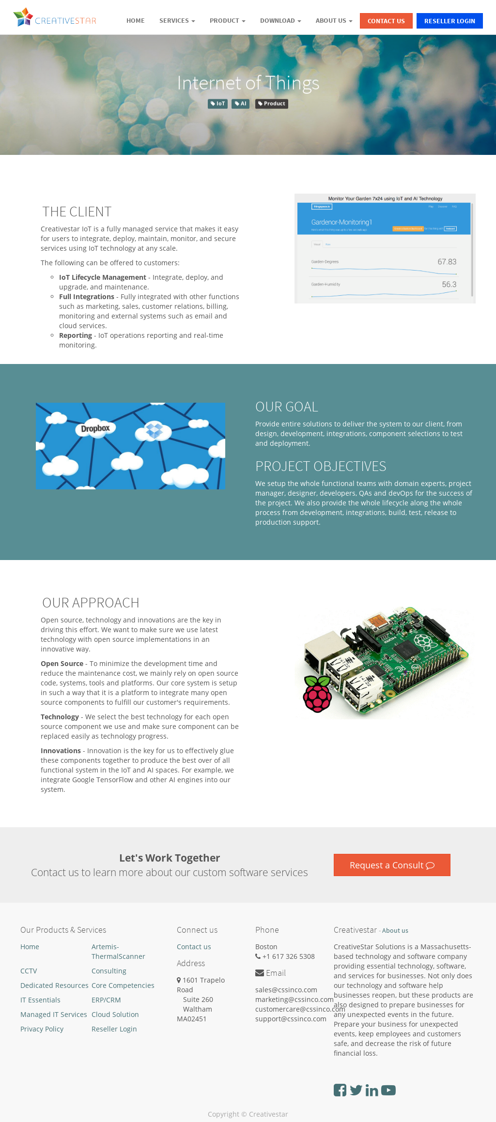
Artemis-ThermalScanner (118, 951)
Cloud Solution (115, 1014)
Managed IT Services (53, 1014)
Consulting (109, 970)
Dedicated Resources (54, 985)
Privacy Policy (41, 1028)
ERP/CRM (106, 999)
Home (29, 946)
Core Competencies (123, 985)
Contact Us (386, 20)
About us (395, 930)
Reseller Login (449, 20)
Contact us (194, 946)
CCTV (28, 970)
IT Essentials (40, 999)
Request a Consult (392, 865)
